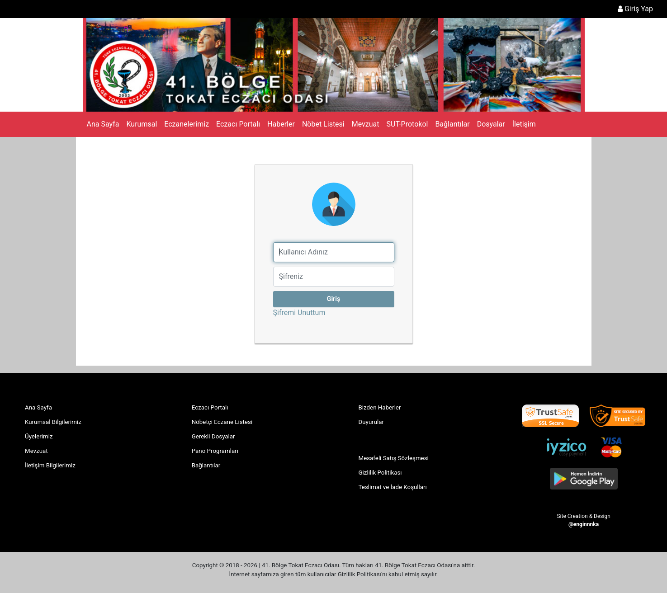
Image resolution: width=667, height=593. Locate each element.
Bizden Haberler (380, 407)
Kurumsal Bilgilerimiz (53, 422)
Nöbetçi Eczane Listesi (222, 422)
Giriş (333, 298)
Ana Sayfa (103, 124)
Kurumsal (141, 124)
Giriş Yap (635, 9)
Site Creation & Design (583, 519)
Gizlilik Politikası (380, 472)
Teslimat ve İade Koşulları (393, 487)
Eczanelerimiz (186, 124)
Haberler (281, 124)
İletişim (524, 124)
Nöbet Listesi (323, 124)
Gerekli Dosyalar (213, 436)
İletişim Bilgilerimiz (50, 465)
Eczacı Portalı (238, 124)
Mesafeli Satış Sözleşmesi (394, 458)
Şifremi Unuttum (321, 312)
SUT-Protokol (407, 124)
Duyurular (371, 422)
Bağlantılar (452, 124)
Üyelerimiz (39, 436)
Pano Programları (215, 450)
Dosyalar (491, 124)
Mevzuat (365, 124)
